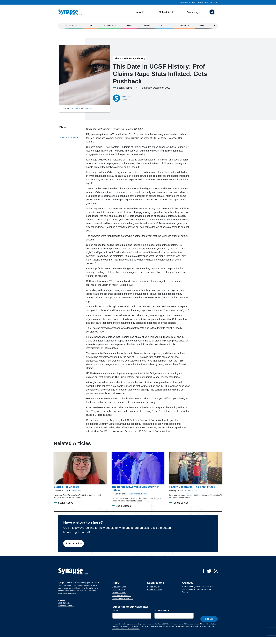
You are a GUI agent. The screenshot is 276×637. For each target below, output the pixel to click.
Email (115, 610)
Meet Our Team (119, 593)
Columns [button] (200, 26)
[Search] (212, 12)
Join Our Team (118, 590)
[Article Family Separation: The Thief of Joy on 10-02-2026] (195, 470)
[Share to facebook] (61, 131)
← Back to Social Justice (68, 137)
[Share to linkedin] (70, 131)
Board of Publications (121, 596)
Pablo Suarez (192, 491)
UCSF (210, 2)
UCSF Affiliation (161, 610)
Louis (75, 109)
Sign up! (209, 615)
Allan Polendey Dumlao (138, 494)
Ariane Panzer (77, 491)
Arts (90, 26)
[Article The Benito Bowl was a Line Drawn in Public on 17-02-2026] (138, 472)
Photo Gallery (110, 26)
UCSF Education (197, 2)
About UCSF (184, 2)
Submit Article (166, 12)
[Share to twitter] (65, 131)
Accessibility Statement (122, 599)
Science (164, 26)
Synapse (126, 97)
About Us (141, 12)
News (129, 26)
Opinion (146, 26)
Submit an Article (73, 543)
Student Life (184, 26)
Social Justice (71, 26)
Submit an (153, 587)
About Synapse (119, 587)
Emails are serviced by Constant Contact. (125, 629)
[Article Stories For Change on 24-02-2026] (80, 470)
